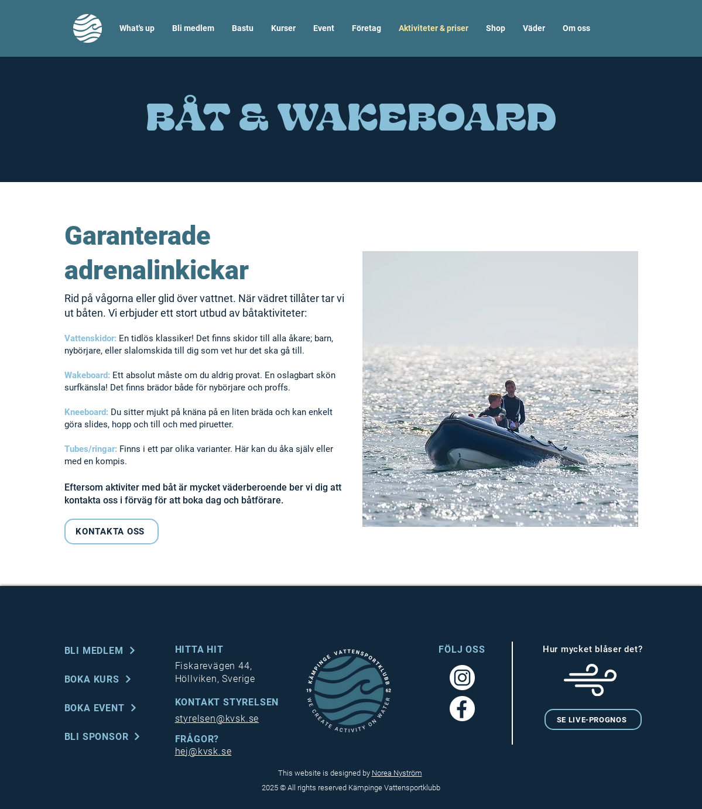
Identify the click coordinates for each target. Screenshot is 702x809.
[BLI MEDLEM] (113, 650)
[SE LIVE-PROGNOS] (593, 719)
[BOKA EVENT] (113, 708)
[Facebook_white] (462, 708)
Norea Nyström (397, 773)
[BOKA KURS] (113, 679)
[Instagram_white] (462, 677)
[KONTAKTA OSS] (111, 531)
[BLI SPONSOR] (113, 736)
